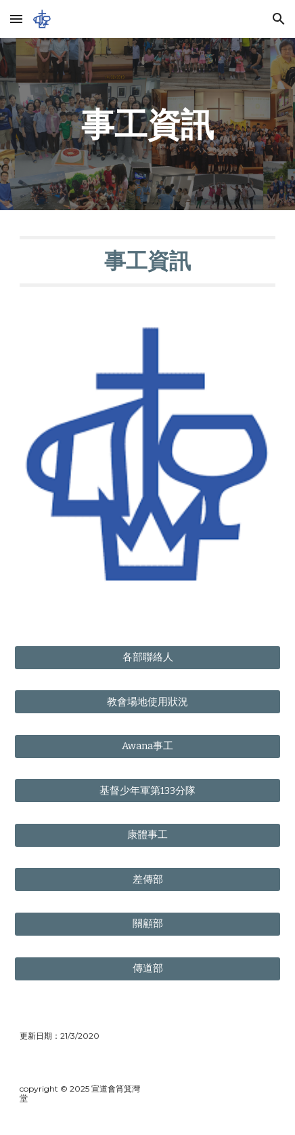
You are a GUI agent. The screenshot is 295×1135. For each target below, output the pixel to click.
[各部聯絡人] (147, 657)
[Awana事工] (147, 746)
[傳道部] (147, 968)
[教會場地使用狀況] (147, 701)
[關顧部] (147, 924)
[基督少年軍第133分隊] (147, 790)
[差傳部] (147, 879)
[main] (147, 124)
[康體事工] (147, 835)
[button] (16, 18)
